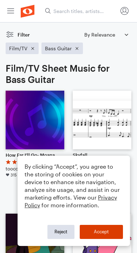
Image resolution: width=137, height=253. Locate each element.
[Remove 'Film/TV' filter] (22, 48)
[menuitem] (10, 11)
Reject (60, 231)
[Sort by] (106, 35)
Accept (101, 231)
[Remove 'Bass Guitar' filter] (62, 48)
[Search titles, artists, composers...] (81, 11)
